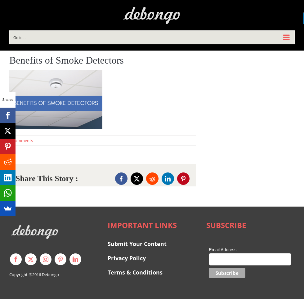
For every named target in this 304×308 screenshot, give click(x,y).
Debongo (50, 274)
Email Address (222, 249)
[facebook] (16, 259)
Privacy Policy (127, 258)
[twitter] (31, 259)
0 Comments (21, 140)
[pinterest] (60, 259)
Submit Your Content (138, 244)
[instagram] (45, 259)
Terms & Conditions (135, 272)
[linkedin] (75, 259)
